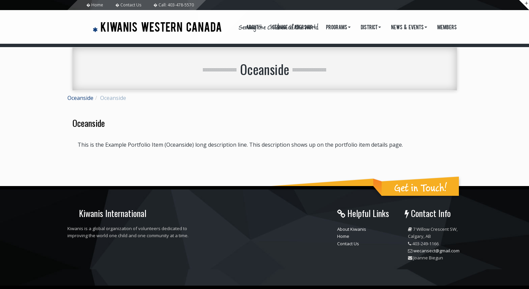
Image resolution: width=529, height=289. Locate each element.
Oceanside (80, 98)
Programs (338, 28)
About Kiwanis (351, 229)
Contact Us (348, 244)
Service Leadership (294, 28)
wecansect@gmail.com (436, 251)
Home (343, 236)
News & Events (409, 28)
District (371, 28)
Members (447, 28)
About (254, 28)
